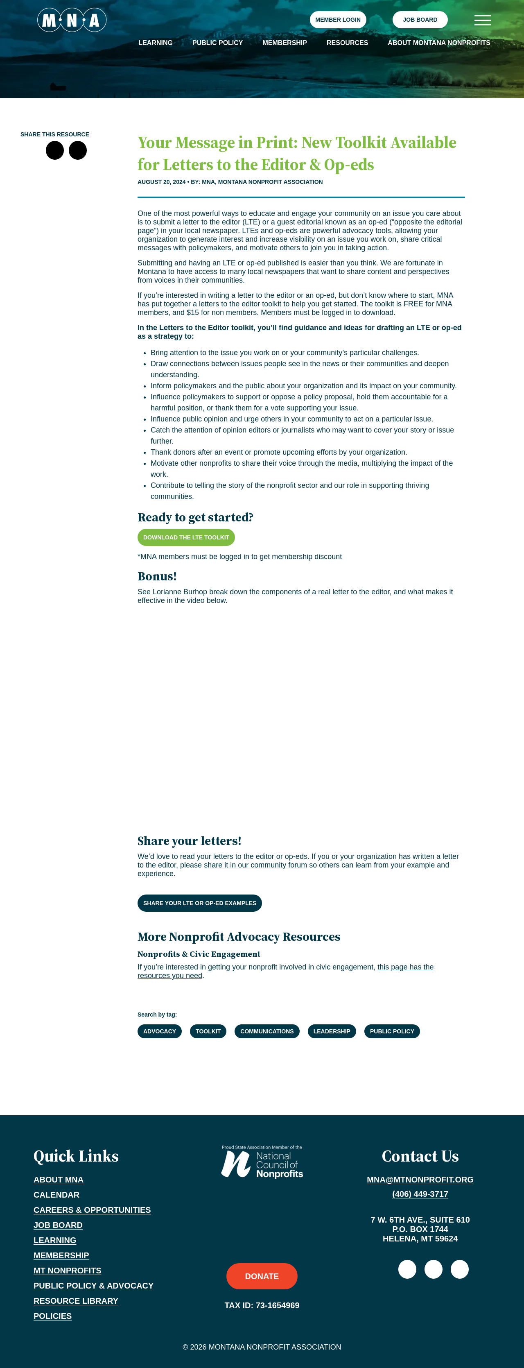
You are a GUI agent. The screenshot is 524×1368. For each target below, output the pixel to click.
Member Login (338, 19)
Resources (347, 42)
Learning (155, 42)
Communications (267, 1031)
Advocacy (159, 1031)
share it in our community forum (255, 865)
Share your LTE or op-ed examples (199, 903)
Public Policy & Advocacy (94, 1285)
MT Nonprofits (68, 1270)
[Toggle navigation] (482, 20)
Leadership (332, 1031)
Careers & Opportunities (92, 1209)
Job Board (420, 19)
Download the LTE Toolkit (186, 537)
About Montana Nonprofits (439, 42)
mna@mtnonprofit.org (420, 1179)
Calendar (56, 1194)
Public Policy (217, 42)
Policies (53, 1315)
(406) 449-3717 (420, 1193)
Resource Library (76, 1300)
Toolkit (208, 1031)
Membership (285, 42)
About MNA (59, 1179)
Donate (262, 1276)
